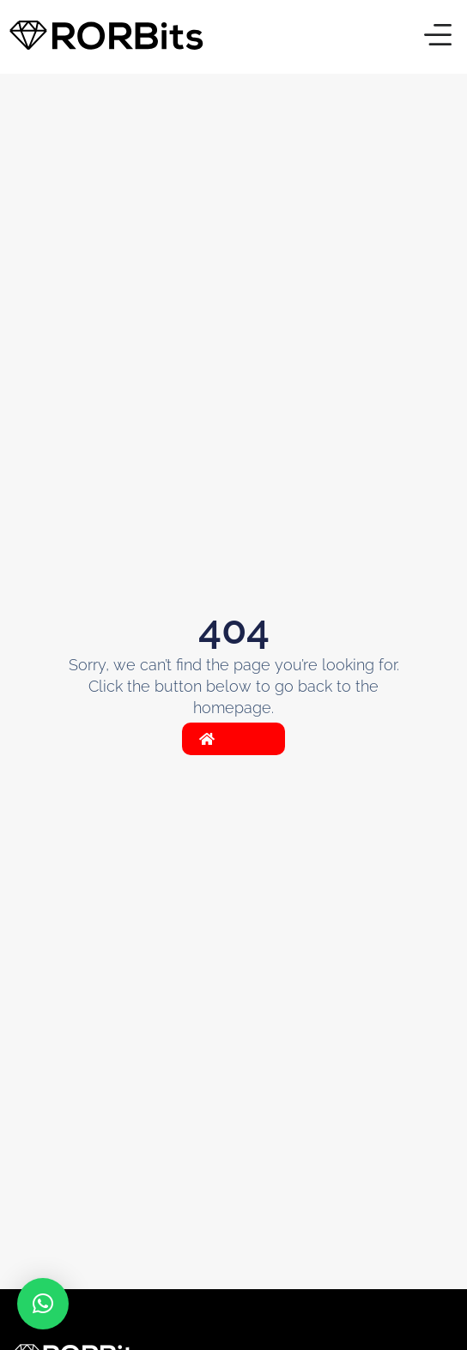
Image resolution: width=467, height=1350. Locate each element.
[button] (437, 36)
